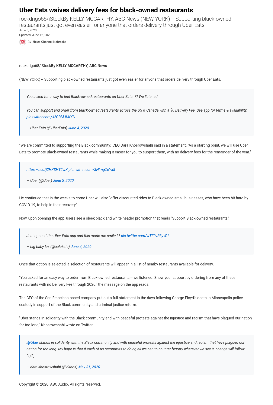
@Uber (33, 342)
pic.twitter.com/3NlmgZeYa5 (92, 170)
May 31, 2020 (89, 367)
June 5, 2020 (63, 180)
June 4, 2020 (78, 128)
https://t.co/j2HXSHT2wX (47, 170)
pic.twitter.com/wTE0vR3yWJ (144, 236)
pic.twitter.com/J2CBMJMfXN (50, 117)
